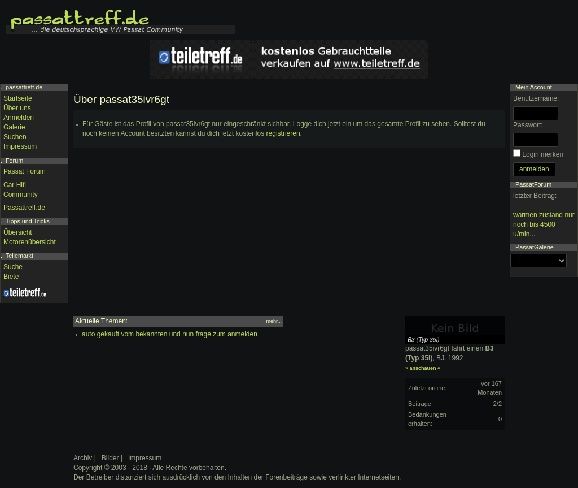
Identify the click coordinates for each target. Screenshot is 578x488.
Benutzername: (536, 98)
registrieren (283, 133)
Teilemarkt (19, 255)
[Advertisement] (289, 237)
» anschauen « (422, 368)
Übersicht (17, 232)
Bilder (110, 458)
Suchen (15, 137)
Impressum (20, 146)
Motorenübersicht (29, 242)
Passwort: (528, 125)
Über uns (17, 108)
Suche (13, 267)
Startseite (17, 98)
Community (20, 194)
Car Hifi (14, 185)
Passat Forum (24, 171)
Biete (11, 276)
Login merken (542, 154)
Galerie (14, 127)
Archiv (82, 458)
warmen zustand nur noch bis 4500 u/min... (544, 224)
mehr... (274, 321)
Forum (14, 160)
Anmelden (18, 118)
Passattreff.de (24, 207)
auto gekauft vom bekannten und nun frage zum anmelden (169, 334)
